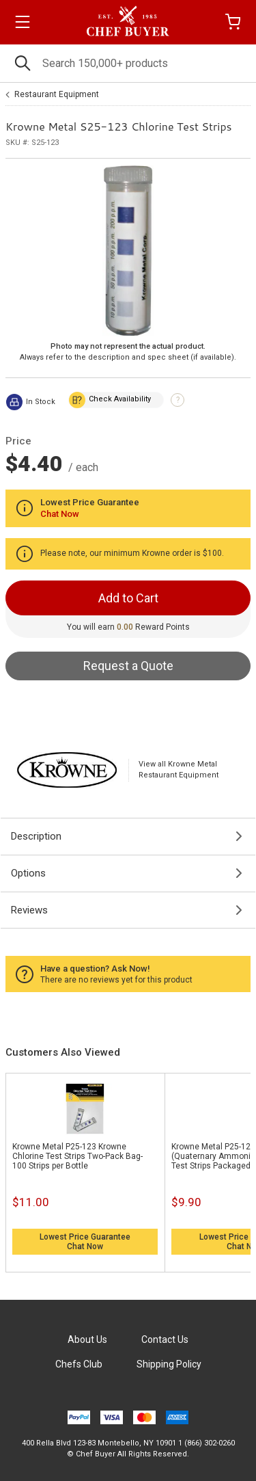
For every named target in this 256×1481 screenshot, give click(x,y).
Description (36, 836)
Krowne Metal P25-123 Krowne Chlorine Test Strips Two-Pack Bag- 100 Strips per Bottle (77, 1156)
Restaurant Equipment (56, 94)
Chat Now (85, 1246)
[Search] (128, 63)
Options (28, 873)
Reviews (29, 910)
